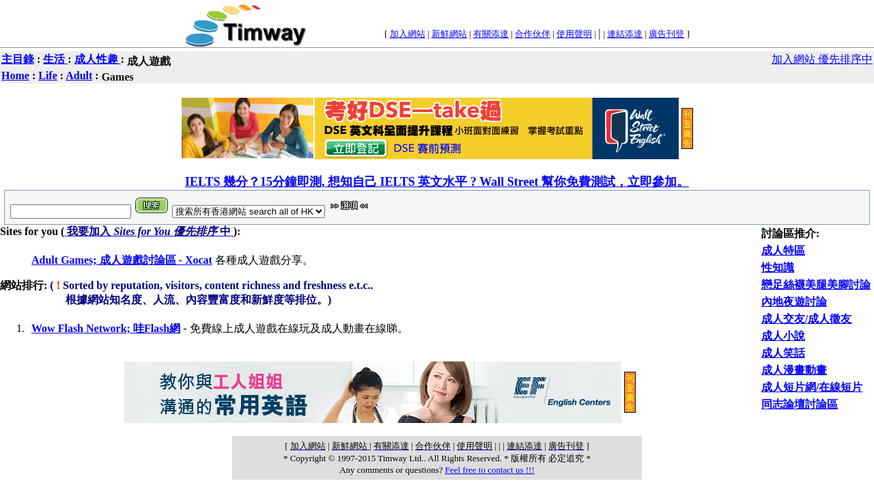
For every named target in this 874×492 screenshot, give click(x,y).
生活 (55, 59)
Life (47, 75)
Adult (79, 75)
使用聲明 (574, 34)
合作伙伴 (532, 34)
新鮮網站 (449, 34)
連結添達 (625, 34)
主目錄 (17, 59)
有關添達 (491, 34)
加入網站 (407, 34)
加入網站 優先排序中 (822, 59)
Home (15, 75)
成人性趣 (97, 59)
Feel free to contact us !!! (490, 470)
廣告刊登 (666, 34)
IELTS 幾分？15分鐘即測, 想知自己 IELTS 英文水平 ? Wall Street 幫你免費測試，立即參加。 (437, 182)
